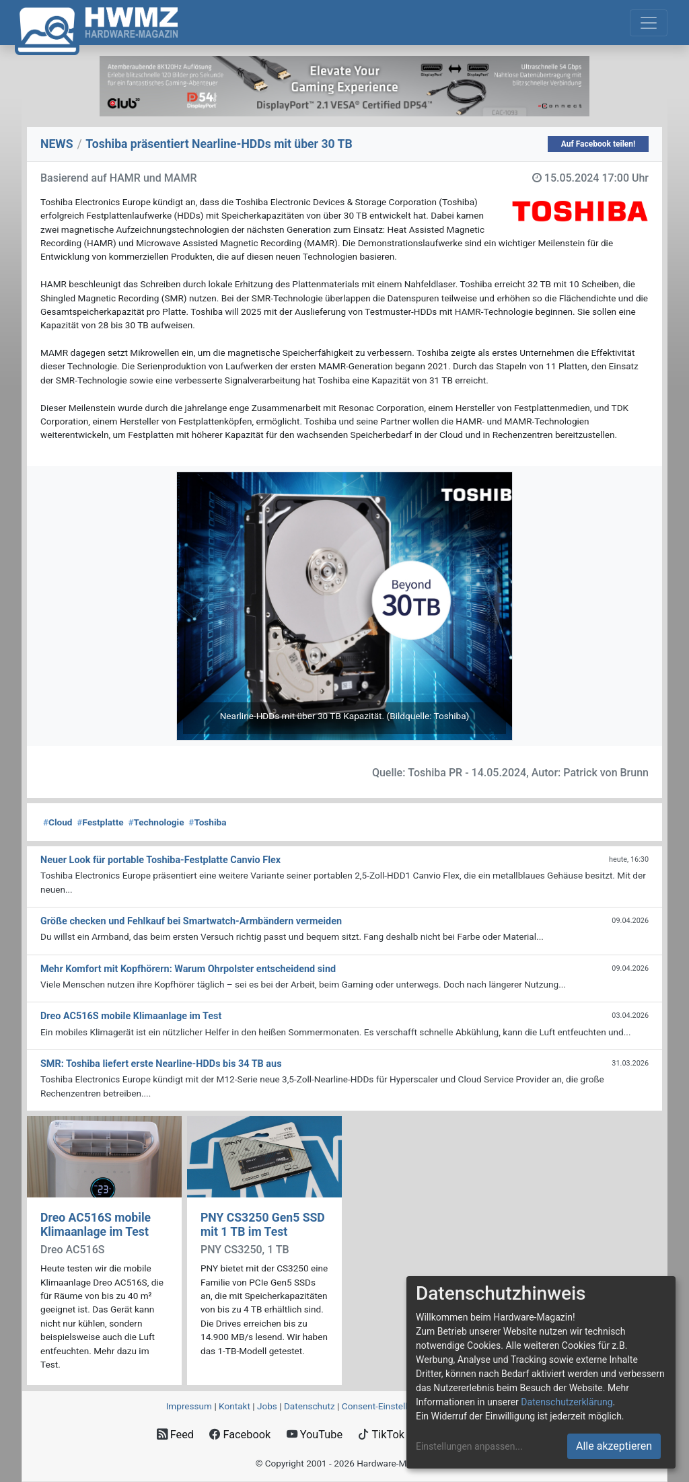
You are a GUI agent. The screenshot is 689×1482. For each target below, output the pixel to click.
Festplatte (100, 822)
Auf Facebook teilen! (598, 144)
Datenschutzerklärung (566, 1402)
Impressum (189, 1406)
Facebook (239, 1434)
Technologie (156, 822)
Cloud (58, 822)
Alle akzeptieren (614, 1446)
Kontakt (234, 1406)
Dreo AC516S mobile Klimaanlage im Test (95, 1224)
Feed (175, 1434)
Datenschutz (309, 1406)
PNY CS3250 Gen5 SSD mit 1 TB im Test (263, 1224)
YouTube (314, 1434)
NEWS (56, 144)
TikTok (381, 1434)
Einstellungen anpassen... (469, 1446)
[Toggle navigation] (648, 22)
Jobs (267, 1406)
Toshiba (207, 822)
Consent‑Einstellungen (387, 1406)
